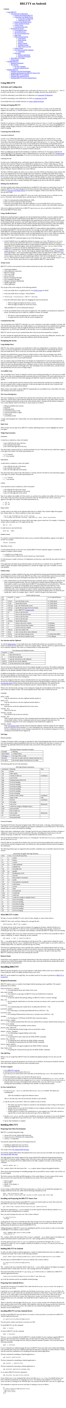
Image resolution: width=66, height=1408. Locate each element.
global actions (12, 645)
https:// (6, 757)
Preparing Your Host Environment (21, 71)
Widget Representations (21, 37)
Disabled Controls (23, 45)
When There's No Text (24, 46)
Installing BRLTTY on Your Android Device (24, 78)
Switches (20, 41)
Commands (21, 51)
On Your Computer (19, 66)
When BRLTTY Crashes (18, 58)
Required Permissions (17, 63)
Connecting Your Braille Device (23, 17)
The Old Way (15, 65)
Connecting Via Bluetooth (25, 18)
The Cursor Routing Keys (21, 33)
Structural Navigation (24, 56)
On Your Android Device (21, 68)
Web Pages (17, 53)
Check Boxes (22, 38)
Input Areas (17, 35)
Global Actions (18, 48)
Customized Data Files (21, 27)
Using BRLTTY (11, 12)
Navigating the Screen (17, 28)
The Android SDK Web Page (20, 1156)
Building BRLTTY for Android (20, 74)
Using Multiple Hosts (20, 30)
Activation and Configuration (19, 14)
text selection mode (6, 684)
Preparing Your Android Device (20, 76)
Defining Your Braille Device (22, 22)
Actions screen (30, 611)
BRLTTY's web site (13, 1076)
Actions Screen (18, 25)
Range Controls (22, 43)
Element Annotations (24, 55)
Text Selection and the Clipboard (23, 50)
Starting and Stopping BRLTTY (23, 15)
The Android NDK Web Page (9, 1160)
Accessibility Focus (20, 32)
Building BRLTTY (12, 69)
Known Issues (15, 60)
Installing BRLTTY (12, 61)
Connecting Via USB (24, 20)
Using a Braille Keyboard (21, 23)
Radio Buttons (22, 40)
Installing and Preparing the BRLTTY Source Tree (25, 73)
